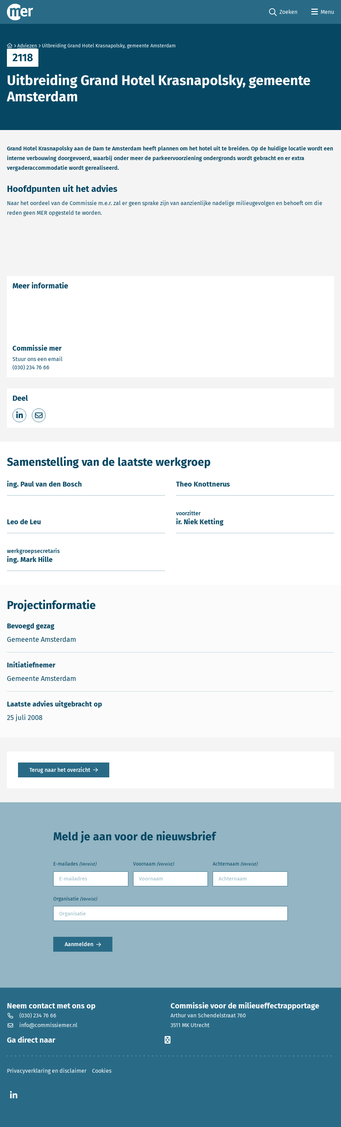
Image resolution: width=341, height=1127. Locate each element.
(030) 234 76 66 (55, 367)
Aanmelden (79, 944)
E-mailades (74, 864)
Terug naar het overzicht (59, 770)
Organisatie (75, 899)
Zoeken (283, 12)
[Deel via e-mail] (39, 415)
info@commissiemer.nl (42, 1025)
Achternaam (235, 864)
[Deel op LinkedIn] (19, 415)
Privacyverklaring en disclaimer (46, 1071)
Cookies (101, 1071)
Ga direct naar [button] (88, 1040)
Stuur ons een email (64, 358)
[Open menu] (322, 12)
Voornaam (153, 864)
